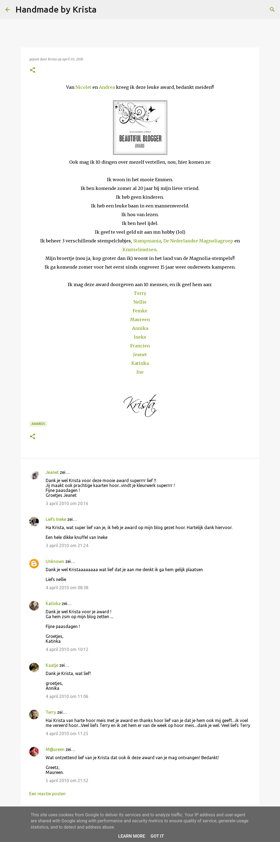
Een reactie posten (47, 793)
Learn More (131, 836)
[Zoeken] (104, 9)
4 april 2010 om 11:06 (67, 696)
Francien (140, 345)
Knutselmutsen (139, 249)
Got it (157, 836)
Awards (38, 424)
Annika (140, 328)
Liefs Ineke (56, 519)
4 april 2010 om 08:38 (67, 587)
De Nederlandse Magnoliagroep (198, 240)
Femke (140, 310)
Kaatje (52, 665)
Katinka (140, 363)
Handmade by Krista (56, 9)
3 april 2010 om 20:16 (67, 503)
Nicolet (83, 87)
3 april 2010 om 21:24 (67, 545)
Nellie (140, 302)
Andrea (107, 87)
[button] (32, 70)
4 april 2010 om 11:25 (67, 733)
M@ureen (55, 749)
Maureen (140, 319)
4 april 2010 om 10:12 (67, 649)
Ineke (140, 337)
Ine (140, 372)
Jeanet (140, 354)
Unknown (55, 561)
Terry (140, 293)
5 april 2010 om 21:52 (67, 780)
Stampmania (147, 240)
